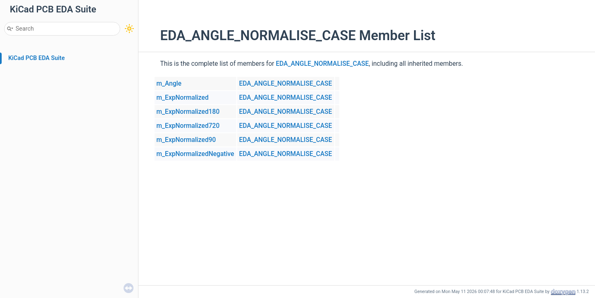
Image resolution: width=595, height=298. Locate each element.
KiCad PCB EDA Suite (36, 58)
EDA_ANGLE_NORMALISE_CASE (322, 63)
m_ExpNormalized (183, 97)
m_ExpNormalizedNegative (195, 154)
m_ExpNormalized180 (188, 111)
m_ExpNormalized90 (186, 140)
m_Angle (169, 83)
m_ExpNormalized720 (188, 126)
